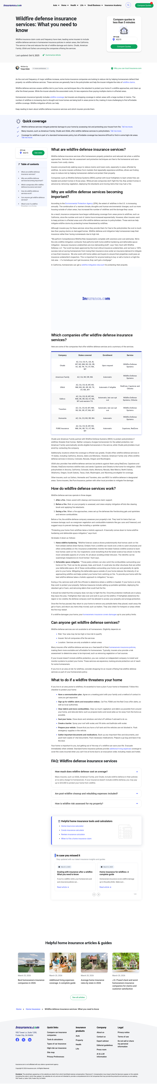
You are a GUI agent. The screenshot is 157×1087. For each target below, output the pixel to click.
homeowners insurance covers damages (100, 614)
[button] (128, 5)
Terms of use (123, 1046)
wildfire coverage (57, 97)
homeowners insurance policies (122, 647)
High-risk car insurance (56, 1057)
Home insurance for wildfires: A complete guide (114, 873)
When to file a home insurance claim (76, 839)
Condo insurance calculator (72, 830)
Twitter (23, 1048)
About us (100, 1041)
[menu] (55, 5)
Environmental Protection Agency (79, 203)
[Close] (47, 68)
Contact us (101, 1046)
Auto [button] (55, 5)
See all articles (78, 1006)
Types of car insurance (56, 1053)
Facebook (17, 1049)
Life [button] (81, 5)
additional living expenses (120, 749)
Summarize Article (51, 55)
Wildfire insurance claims (69, 902)
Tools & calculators (55, 1049)
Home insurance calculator (72, 826)
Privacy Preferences (55, 1066)
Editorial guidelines (105, 1054)
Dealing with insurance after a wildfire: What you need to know (75, 873)
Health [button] (73, 5)
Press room (101, 1059)
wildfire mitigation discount (92, 265)
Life (77, 1058)
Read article (62, 887)
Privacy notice (123, 1041)
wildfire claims (129, 82)
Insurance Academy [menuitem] (113, 5)
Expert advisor (103, 1050)
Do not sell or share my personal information (126, 1053)
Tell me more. (127, 127)
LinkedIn (29, 1048)
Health (78, 1054)
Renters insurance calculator (73, 834)
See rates (38, 153)
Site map (51, 1061)
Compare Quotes (144, 5)
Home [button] (63, 5)
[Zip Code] (124, 39)
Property (79, 1049)
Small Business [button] (94, 5)
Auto (78, 1045)
